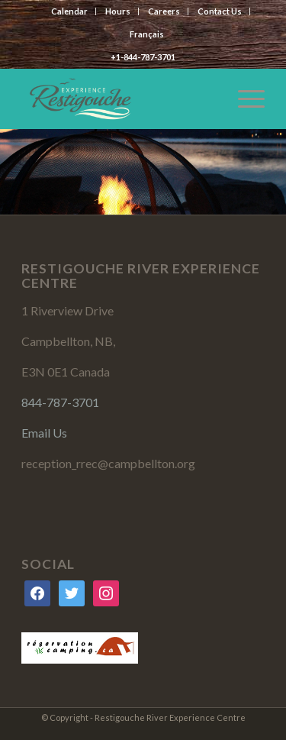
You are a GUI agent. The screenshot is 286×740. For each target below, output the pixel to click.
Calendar (69, 11)
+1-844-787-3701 (143, 57)
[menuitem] (147, 34)
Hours (117, 11)
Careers (164, 11)
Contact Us (220, 11)
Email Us (44, 432)
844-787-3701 (60, 402)
